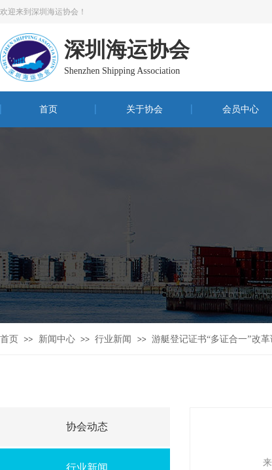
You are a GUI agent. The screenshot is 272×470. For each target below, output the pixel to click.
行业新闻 (113, 339)
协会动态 (87, 426)
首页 (48, 109)
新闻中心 (57, 339)
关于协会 (144, 109)
